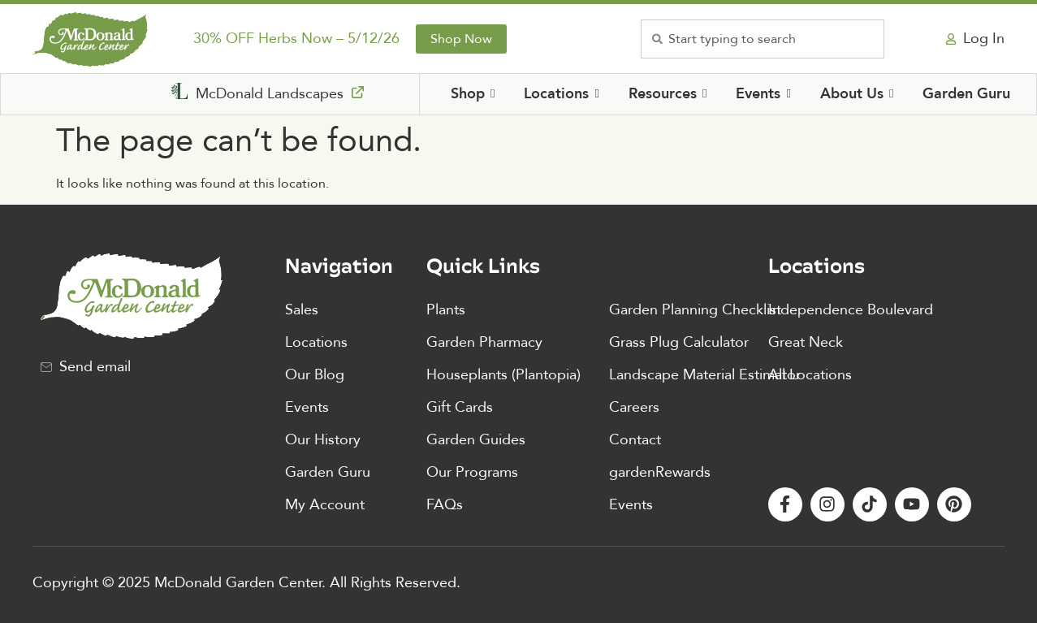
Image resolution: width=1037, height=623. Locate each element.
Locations (316, 342)
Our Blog (314, 375)
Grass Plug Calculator (679, 342)
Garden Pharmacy (484, 342)
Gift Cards (459, 407)
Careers (634, 407)
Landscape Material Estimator (705, 375)
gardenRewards (660, 472)
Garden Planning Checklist (695, 310)
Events (307, 407)
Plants (445, 310)
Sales (301, 310)
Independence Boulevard (850, 310)
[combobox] (762, 38)
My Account (325, 505)
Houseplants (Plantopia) (503, 375)
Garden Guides (475, 440)
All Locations (810, 375)
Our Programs (472, 472)
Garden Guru (327, 472)
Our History (323, 440)
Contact (635, 440)
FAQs (444, 505)
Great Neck (805, 342)
